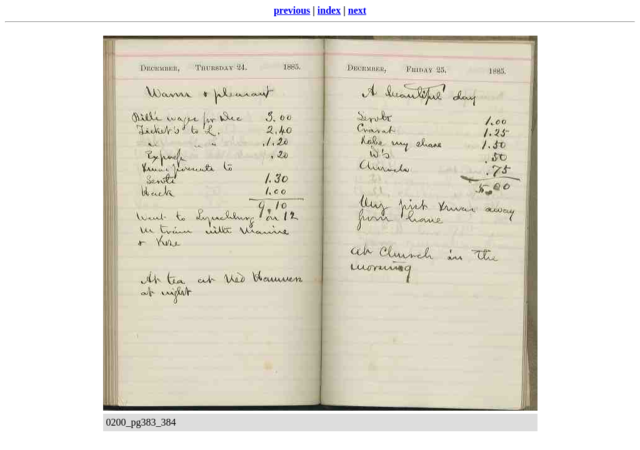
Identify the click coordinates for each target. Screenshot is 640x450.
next (357, 10)
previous (292, 10)
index (329, 10)
